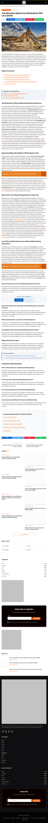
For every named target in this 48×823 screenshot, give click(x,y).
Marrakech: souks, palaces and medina (12, 424)
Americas (4, 565)
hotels (42, 138)
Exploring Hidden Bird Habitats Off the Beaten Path (16, 77)
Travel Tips (4, 576)
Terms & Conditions (24, 622)
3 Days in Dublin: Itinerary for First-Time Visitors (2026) (35, 509)
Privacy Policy (34, 622)
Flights (3, 742)
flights (10, 148)
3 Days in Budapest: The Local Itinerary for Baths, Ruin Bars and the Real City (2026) (12, 498)
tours (39, 138)
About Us (13, 817)
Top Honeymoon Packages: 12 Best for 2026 (13, 97)
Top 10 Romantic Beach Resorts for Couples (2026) (15, 93)
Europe (3, 569)
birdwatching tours (19, 219)
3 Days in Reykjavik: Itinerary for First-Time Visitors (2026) (35, 469)
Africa (3, 563)
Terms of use (24, 819)
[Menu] (2, 3)
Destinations (4, 752)
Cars (3, 748)
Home (3, 6)
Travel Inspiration (29, 467)
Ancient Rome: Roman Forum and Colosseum (14, 427)
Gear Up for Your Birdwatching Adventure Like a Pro (16, 79)
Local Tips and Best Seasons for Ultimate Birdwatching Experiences (20, 81)
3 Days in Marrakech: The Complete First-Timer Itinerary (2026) (11, 457)
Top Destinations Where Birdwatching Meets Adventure (17, 74)
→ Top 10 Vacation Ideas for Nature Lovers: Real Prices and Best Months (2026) (23, 358)
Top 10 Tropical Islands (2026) (10, 95)
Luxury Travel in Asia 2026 (9, 417)
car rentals (6, 140)
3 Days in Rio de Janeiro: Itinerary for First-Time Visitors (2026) (34, 528)
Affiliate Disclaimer (25, 817)
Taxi (2, 750)
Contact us (18, 817)
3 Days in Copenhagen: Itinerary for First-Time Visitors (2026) (35, 489)
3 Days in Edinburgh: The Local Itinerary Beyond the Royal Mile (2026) (12, 516)
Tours (3, 746)
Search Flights (29, 300)
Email (9, 798)
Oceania (3, 571)
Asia (2, 567)
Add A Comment (24, 534)
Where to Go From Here (10, 83)
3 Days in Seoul (7, 430)
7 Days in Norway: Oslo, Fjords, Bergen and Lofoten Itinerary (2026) (12, 477)
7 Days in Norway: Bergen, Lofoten (11, 420)
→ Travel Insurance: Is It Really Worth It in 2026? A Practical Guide (19, 355)
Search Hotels (19, 299)
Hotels (3, 744)
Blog (8, 817)
